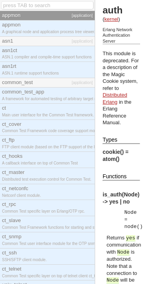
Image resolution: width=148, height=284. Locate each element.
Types (110, 139)
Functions (115, 176)
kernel (111, 19)
